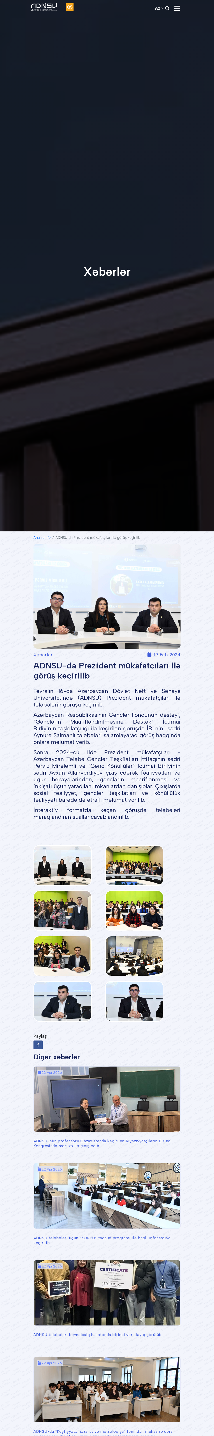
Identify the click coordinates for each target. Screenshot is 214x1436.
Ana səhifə (42, 537)
